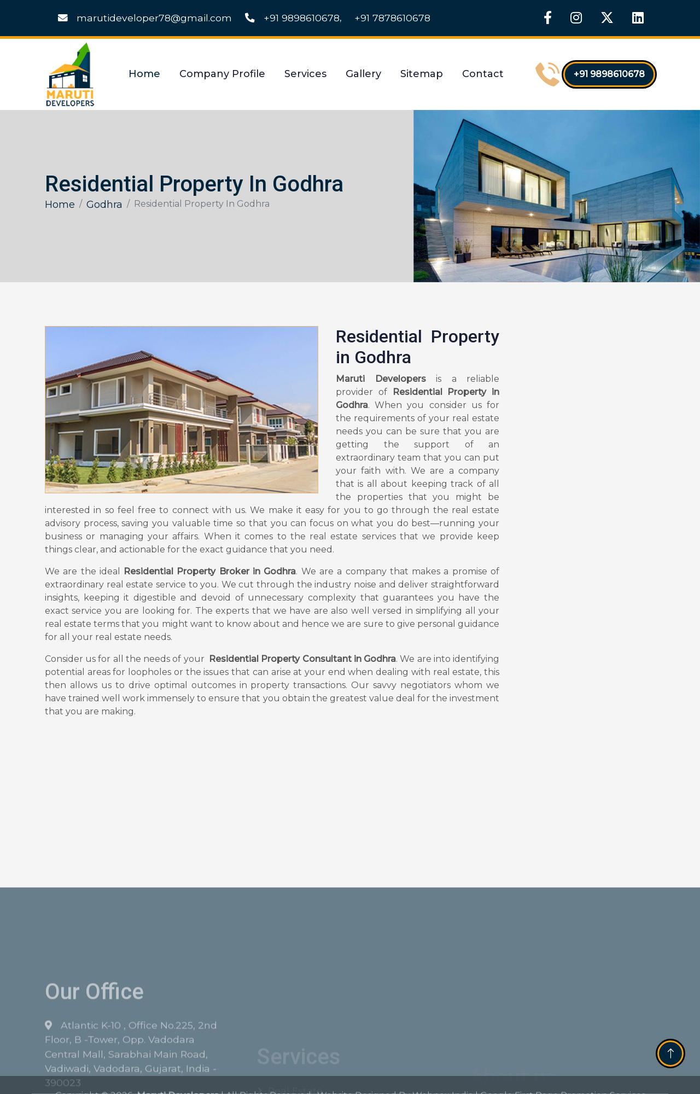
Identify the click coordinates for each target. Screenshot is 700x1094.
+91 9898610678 (292, 18)
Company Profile (222, 74)
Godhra (104, 205)
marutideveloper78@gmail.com (145, 18)
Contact (483, 74)
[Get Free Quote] (583, 503)
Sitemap (421, 74)
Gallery (363, 74)
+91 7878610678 (392, 18)
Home (144, 74)
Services (305, 74)
